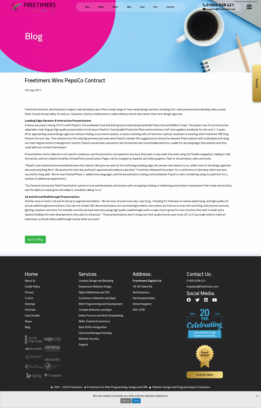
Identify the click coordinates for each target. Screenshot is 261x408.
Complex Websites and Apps (95, 309)
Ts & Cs (29, 298)
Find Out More (204, 374)
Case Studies (32, 315)
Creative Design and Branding (96, 280)
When (115, 7)
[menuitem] (88, 7)
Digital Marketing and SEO (94, 292)
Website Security (89, 338)
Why (129, 7)
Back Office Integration (93, 327)
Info (155, 7)
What (101, 7)
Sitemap (30, 303)
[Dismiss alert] (256, 395)
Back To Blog (35, 239)
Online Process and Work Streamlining (101, 315)
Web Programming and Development (101, 303)
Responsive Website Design (95, 286)
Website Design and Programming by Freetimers (181, 387)
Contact (170, 7)
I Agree (136, 400)
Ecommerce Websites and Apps (97, 298)
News (28, 321)
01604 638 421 (220, 5)
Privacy (29, 292)
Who (87, 7)
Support (83, 344)
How (142, 7)
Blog (27, 327)
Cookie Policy (32, 286)
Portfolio (30, 309)
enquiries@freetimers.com (220, 9)
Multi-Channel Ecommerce (94, 321)
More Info (125, 400)
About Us (30, 280)
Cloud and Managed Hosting (95, 332)
